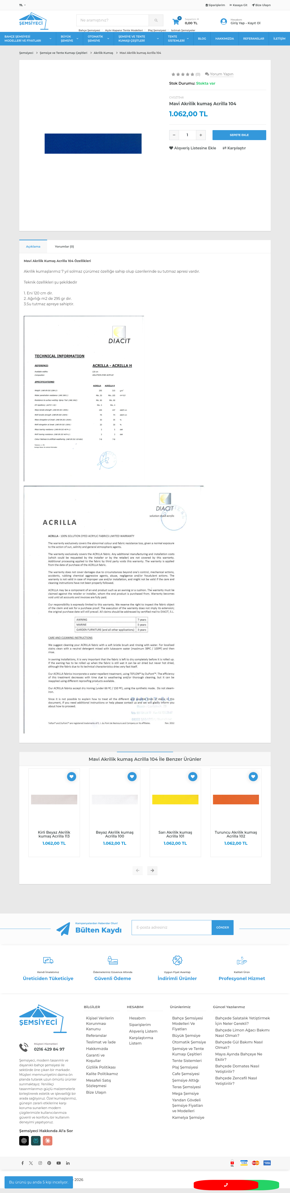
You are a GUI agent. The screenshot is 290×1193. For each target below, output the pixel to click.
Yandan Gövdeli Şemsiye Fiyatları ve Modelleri (187, 1110)
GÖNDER (222, 932)
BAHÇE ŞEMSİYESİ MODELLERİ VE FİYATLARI (28, 42)
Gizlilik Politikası (101, 1072)
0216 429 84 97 (51, 1054)
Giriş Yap (238, 25)
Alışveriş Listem (143, 1036)
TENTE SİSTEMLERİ (178, 42)
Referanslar (96, 1040)
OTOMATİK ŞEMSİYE (98, 42)
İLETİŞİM (279, 42)
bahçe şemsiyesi (47, 1070)
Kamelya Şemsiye (188, 1122)
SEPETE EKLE (239, 138)
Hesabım (137, 1023)
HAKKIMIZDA (224, 42)
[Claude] (47, 1145)
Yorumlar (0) (73, 251)
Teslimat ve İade (101, 1047)
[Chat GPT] (24, 1145)
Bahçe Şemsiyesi (89, 32)
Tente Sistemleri (187, 1065)
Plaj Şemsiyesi (157, 32)
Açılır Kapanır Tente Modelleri (124, 32)
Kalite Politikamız (102, 1078)
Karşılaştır (234, 152)
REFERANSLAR (253, 42)
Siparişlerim (140, 1029)
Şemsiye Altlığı (185, 1085)
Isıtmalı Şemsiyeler (183, 32)
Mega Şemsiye (185, 1098)
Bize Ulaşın (96, 1097)
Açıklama (36, 251)
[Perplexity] (36, 1145)
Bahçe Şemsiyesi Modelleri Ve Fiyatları (187, 1028)
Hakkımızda (97, 1053)
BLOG (202, 42)
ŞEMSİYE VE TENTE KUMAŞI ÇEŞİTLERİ (138, 42)
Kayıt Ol (254, 25)
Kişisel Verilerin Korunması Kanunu (100, 1028)
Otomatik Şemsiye (189, 1047)
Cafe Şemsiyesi (186, 1078)
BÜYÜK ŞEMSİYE (69, 42)
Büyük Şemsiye (186, 1040)
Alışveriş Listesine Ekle (193, 152)
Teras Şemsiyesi (186, 1091)
